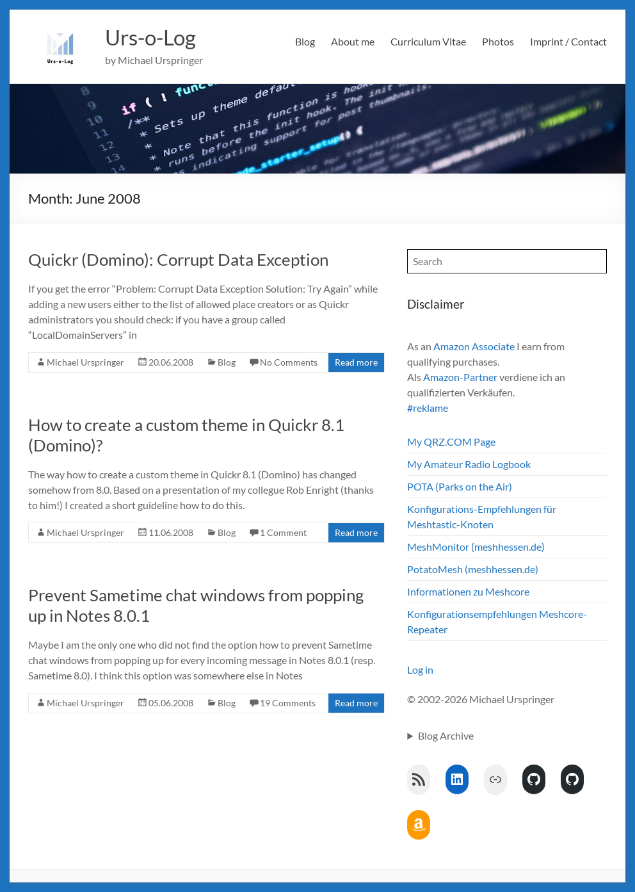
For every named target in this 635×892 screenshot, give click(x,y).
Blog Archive (446, 735)
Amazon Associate (474, 346)
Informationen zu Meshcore (468, 591)
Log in (420, 669)
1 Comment (283, 532)
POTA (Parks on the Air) (459, 486)
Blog (305, 41)
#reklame (427, 407)
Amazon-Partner (460, 377)
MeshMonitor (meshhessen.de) (476, 546)
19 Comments (288, 702)
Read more (356, 362)
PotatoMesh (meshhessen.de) (472, 569)
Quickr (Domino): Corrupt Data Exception (178, 259)
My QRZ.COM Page (451, 441)
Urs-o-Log (155, 37)
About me (352, 41)
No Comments (289, 362)
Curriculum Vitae (428, 41)
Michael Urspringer (85, 362)
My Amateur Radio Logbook (469, 464)
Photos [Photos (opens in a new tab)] (498, 41)
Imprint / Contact (568, 41)
